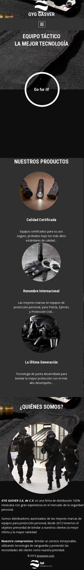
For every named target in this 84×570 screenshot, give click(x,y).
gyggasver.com (45, 556)
